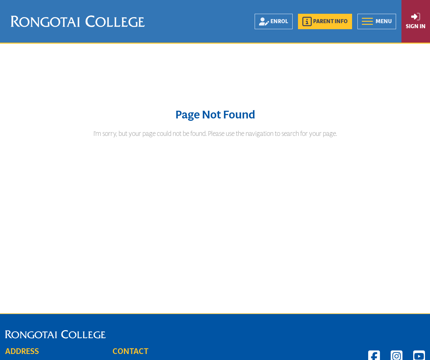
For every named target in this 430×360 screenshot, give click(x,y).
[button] (325, 21)
